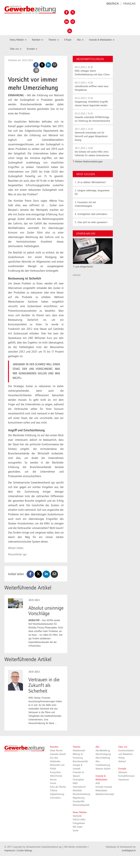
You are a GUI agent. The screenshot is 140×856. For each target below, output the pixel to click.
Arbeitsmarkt (79, 750)
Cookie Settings (24, 850)
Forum (53, 783)
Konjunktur (55, 772)
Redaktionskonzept (105, 794)
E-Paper (67, 40)
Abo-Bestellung (103, 750)
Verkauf (122, 761)
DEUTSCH (112, 3)
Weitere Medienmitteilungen (89, 161)
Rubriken (54, 747)
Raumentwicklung (81, 794)
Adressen (122, 772)
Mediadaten (101, 790)
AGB (98, 783)
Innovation (55, 798)
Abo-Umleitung (103, 758)
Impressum (123, 779)
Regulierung (78, 798)
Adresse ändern (103, 768)
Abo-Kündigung (103, 754)
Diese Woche (56, 750)
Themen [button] (53, 40)
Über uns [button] (15, 49)
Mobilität (77, 790)
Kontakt (122, 768)
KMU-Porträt (56, 776)
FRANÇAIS (129, 3)
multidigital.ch (129, 850)
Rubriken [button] (37, 40)
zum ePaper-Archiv (84, 266)
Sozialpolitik (78, 801)
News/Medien (80, 812)
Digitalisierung (57, 794)
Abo (98, 747)
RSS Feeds (77, 827)
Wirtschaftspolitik (81, 805)
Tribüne (53, 790)
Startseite (77, 816)
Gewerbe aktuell (58, 754)
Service (53, 779)
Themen (76, 747)
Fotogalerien (79, 823)
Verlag (121, 758)
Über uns (122, 747)
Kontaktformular (126, 776)
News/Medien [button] (18, 40)
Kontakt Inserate (104, 787)
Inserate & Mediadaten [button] (101, 40)
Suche (75, 830)
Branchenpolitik (80, 761)
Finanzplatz (78, 779)
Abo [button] (80, 40)
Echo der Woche (58, 787)
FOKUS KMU (79, 819)
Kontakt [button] (32, 49)
